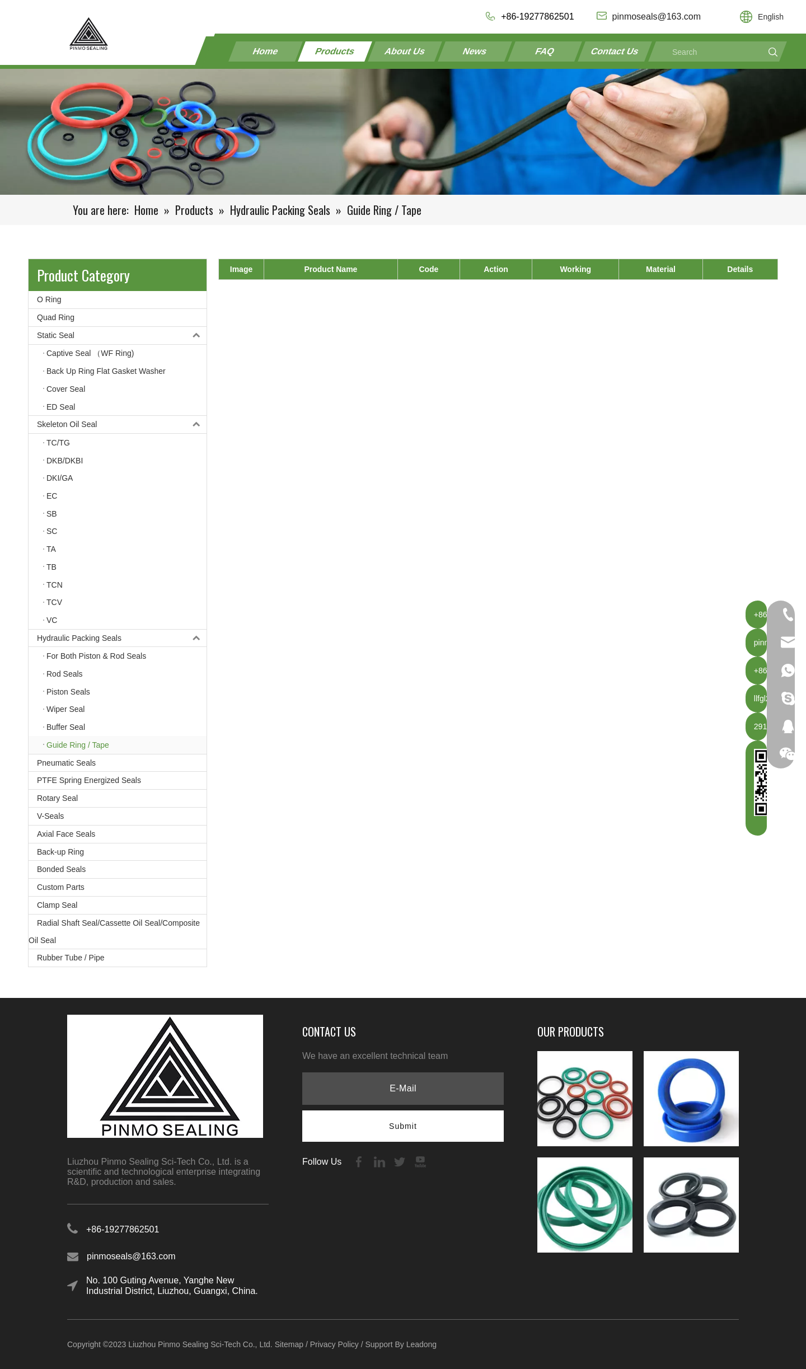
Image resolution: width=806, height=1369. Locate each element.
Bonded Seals (61, 869)
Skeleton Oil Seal (122, 424)
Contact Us (614, 51)
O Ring (49, 299)
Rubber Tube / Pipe (71, 957)
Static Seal (122, 335)
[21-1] (403, 132)
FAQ (545, 51)
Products (335, 51)
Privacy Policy (334, 1344)
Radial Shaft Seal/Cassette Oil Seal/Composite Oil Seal (114, 931)
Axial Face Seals (66, 833)
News (475, 51)
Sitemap (289, 1344)
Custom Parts (61, 887)
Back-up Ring (60, 851)
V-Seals (50, 816)
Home (265, 51)
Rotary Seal (57, 798)
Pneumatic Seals (66, 762)
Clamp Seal (57, 905)
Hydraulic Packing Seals (122, 638)
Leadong (421, 1344)
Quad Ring (55, 317)
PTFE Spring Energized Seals (89, 780)
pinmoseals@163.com (131, 1256)
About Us (405, 51)
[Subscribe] (403, 1126)
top (782, 1321)
